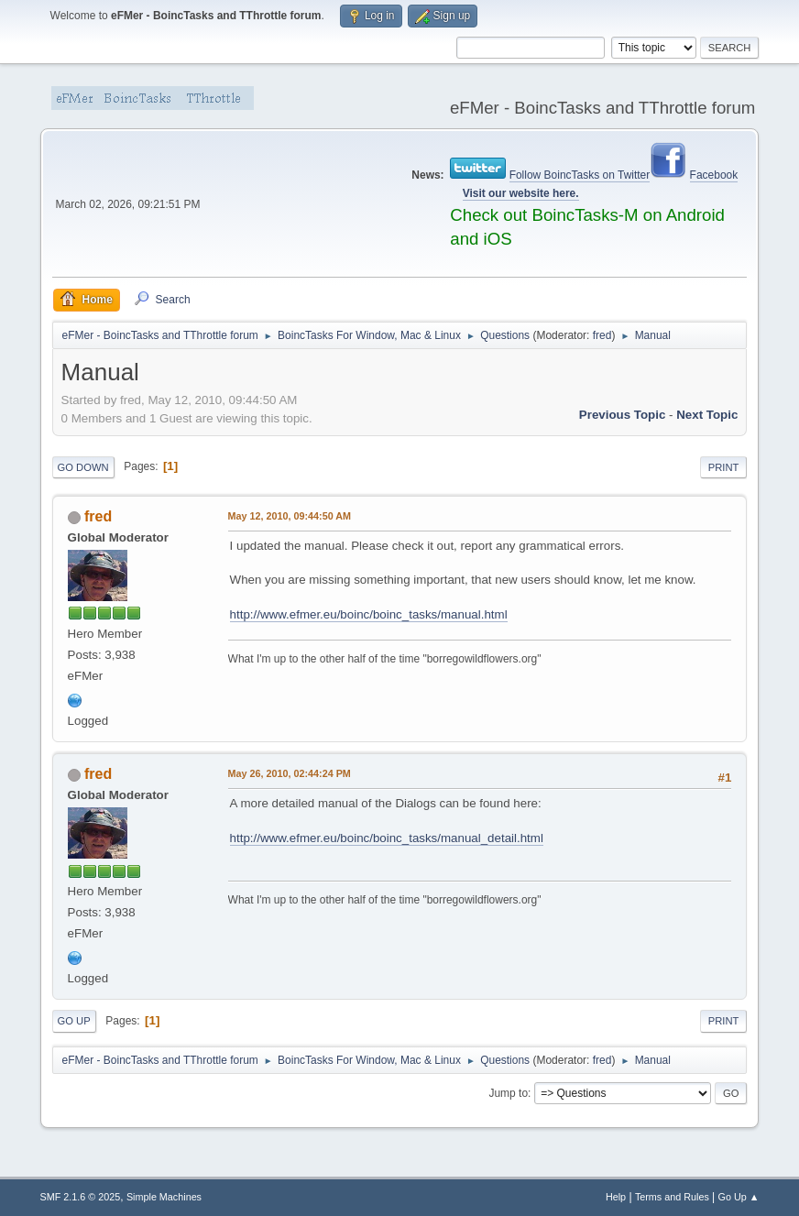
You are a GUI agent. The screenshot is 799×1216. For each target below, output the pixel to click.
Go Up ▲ (739, 1196)
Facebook (714, 175)
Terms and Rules (672, 1196)
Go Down (83, 467)
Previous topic (622, 415)
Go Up (74, 1020)
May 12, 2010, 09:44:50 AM (289, 515)
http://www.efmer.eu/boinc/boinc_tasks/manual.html (369, 614)
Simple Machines (164, 1196)
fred (602, 335)
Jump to (508, 1093)
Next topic (707, 415)
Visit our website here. (521, 193)
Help (616, 1196)
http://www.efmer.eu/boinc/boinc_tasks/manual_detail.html (386, 838)
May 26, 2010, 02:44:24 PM (289, 773)
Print (723, 467)
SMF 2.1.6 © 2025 (80, 1196)
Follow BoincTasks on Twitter (580, 175)
